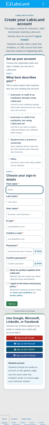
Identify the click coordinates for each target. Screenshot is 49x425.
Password (12, 245)
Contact (14, 419)
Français (41, 422)
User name (12, 208)
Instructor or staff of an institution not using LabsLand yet (26, 125)
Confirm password (16, 258)
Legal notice (26, 419)
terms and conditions (22, 293)
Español (22, 422)
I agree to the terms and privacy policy (25, 285)
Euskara (32, 422)
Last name (12, 196)
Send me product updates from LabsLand (25, 271)
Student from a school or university (26, 145)
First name (12, 184)
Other (26, 162)
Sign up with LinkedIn (24, 349)
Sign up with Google (24, 338)
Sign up (11, 304)
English (13, 422)
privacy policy (16, 295)
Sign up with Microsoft (24, 344)
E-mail (10, 221)
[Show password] (38, 251)
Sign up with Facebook (24, 355)
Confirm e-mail (14, 233)
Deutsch (4, 422)
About (4, 419)
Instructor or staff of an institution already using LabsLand (26, 103)
